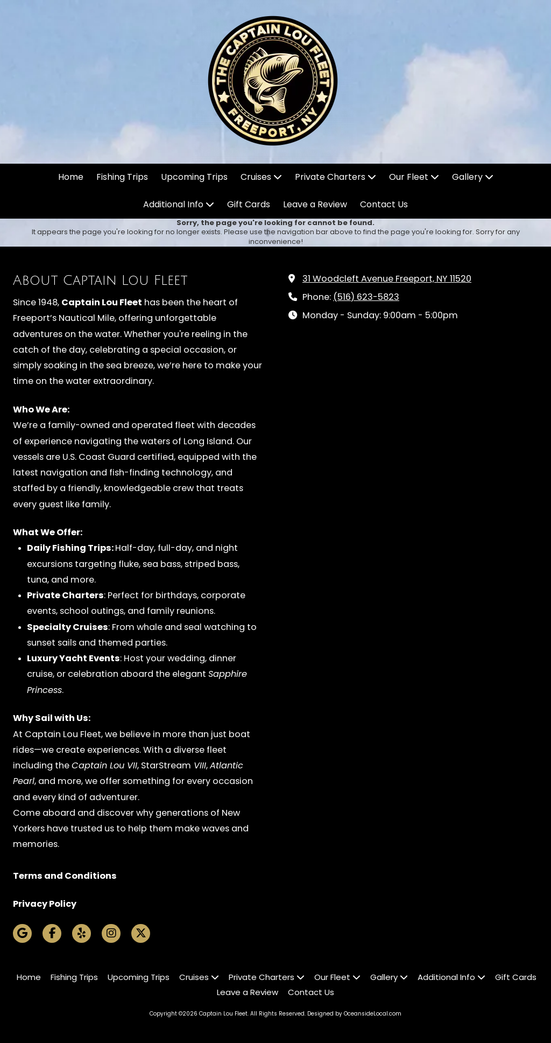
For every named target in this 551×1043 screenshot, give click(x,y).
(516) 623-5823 (366, 297)
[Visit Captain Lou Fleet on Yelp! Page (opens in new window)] (81, 933)
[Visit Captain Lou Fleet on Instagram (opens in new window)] (111, 933)
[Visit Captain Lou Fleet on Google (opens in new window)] (22, 933)
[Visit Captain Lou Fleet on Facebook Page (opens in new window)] (52, 933)
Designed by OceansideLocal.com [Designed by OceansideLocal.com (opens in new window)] (354, 1014)
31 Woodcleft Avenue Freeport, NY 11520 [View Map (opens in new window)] (386, 278)
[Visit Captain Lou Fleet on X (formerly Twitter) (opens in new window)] (140, 933)
